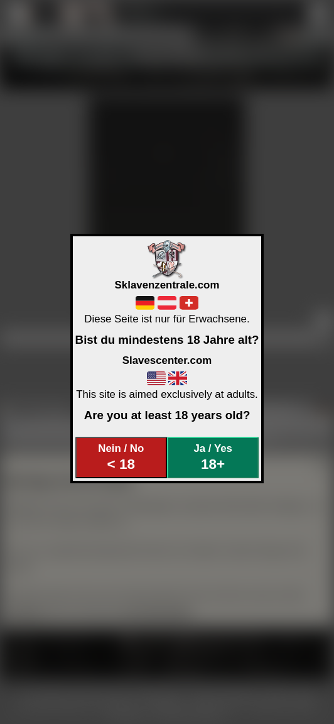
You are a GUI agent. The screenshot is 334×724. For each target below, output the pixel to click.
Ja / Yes (212, 457)
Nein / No (121, 457)
